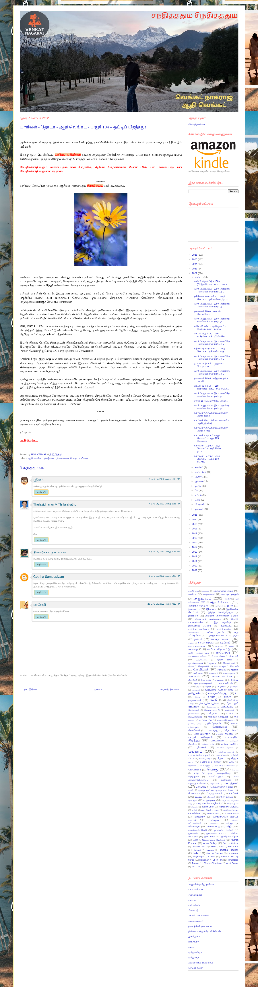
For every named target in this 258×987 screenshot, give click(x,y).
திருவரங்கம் (194, 700)
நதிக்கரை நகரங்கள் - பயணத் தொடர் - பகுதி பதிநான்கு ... (210, 350)
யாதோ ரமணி (195, 967)
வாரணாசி (199, 816)
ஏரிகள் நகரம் (215, 632)
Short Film (218, 860)
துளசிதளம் (194, 936)
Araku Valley (210, 843)
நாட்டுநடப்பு (205, 720)
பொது (73, 458)
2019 (195, 524)
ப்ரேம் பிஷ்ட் (231, 730)
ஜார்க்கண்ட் (194, 833)
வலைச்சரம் (213, 813)
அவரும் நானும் (229, 594)
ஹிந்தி (195, 840)
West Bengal (232, 863)
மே (197, 490)
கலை (231, 646)
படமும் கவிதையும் (200, 737)
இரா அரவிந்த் (222, 622)
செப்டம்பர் (201, 472)
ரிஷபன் (194, 807)
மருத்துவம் (193, 776)
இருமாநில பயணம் (199, 625)
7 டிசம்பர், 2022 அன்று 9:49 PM (164, 551)
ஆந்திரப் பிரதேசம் (198, 605)
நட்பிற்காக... (212, 713)
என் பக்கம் (194, 905)
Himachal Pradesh (228, 850)
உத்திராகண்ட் (224, 629)
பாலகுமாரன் (205, 758)
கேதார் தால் (229, 663)
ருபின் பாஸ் (208, 806)
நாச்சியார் (193, 941)
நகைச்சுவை (194, 713)
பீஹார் (220, 758)
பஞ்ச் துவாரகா (201, 733)
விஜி (229, 826)
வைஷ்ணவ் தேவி (197, 830)
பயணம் (195, 751)
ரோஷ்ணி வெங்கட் (228, 806)
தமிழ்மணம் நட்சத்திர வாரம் (219, 690)
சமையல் (194, 676)
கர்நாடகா (219, 646)
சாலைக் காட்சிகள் (221, 676)
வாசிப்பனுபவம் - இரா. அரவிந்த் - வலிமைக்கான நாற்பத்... (212, 290)
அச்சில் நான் (193, 591)
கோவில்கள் (201, 669)
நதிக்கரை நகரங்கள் (217, 716)
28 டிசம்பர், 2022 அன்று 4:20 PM (164, 604)
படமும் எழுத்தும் (225, 733)
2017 (195, 533)
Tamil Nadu (233, 860)
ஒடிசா (235, 635)
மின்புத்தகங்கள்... (197, 124)
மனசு (191, 947)
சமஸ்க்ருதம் (229, 673)
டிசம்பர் (199, 277)
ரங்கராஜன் (211, 797)
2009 (195, 570)
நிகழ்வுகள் (49, 458)
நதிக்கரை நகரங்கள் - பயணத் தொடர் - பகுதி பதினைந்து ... (211, 297)
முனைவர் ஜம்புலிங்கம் (200, 962)
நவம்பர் (199, 467)
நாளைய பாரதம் (195, 724)
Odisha (211, 856)
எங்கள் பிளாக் (196, 889)
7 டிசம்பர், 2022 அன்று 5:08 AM (164, 479)
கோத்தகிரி (203, 666)
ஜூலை (199, 481)
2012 (195, 556)
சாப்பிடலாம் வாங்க (198, 915)
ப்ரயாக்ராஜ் (212, 730)
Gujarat (197, 850)
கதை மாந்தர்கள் (197, 646)
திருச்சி (227, 696)
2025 (195, 259)
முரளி (190, 790)
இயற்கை (193, 615)
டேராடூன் (221, 686)
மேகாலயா (194, 793)
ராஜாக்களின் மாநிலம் (208, 803)
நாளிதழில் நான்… (226, 720)
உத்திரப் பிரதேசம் (198, 629)
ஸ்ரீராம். (38, 480)
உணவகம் (226, 625)
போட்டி (235, 770)
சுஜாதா (207, 686)
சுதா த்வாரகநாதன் (203, 683)
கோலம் (234, 666)
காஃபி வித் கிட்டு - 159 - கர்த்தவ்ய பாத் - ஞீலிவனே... (210, 335)
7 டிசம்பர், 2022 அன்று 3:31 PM (164, 503)
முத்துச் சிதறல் (195, 952)
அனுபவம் (202, 598)
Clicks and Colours (200, 847)
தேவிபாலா (211, 707)
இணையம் (194, 609)
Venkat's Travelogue (213, 863)
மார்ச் (198, 499)
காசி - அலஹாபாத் (198, 653)
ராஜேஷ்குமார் (232, 804)
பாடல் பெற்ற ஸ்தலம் (199, 755)
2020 (195, 519)
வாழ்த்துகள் (214, 820)
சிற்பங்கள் (206, 680)
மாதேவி (39, 604)
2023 (195, 268)
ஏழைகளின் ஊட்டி (218, 635)
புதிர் (231, 762)
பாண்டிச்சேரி (220, 755)
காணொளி (223, 652)
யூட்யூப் (199, 797)
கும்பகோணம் (201, 660)
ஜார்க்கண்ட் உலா (215, 833)
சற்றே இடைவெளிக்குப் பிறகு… (211, 400)
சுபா (190, 687)
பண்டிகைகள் (217, 740)
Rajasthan (204, 860)
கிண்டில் (234, 656)
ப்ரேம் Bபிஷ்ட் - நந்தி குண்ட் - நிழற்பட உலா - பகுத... (210, 327)
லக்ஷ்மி (194, 810)
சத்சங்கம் (222, 669)
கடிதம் (191, 643)
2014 (195, 547)
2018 (195, 528)
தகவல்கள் (196, 690)
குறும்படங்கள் (195, 663)
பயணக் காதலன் (225, 748)
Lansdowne (233, 853)
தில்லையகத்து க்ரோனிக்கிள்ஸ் (204, 931)
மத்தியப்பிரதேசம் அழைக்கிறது (212, 773)
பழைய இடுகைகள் (169, 689)
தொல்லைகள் (193, 710)
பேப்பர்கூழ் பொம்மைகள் (224, 765)
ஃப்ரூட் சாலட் (220, 639)
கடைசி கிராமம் (206, 642)
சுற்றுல (198, 687)
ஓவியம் (198, 639)
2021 (195, 514)
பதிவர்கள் (201, 747)
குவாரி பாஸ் (224, 659)
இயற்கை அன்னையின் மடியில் (221, 615)
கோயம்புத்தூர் (220, 666)
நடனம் (229, 713)
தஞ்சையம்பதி (195, 920)
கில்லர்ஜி (193, 910)
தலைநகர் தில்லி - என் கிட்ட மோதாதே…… (209, 312)
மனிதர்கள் (225, 780)
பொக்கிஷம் (194, 769)
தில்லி (213, 699)
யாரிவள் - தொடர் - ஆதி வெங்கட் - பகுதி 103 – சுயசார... (207, 458)
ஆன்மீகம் (219, 606)
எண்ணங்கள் (193, 632)
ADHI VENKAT (39, 454)
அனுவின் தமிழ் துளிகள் (201, 884)
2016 (195, 538)
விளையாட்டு (213, 826)
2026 (195, 254)
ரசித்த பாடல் (226, 796)
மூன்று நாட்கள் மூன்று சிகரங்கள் (215, 790)
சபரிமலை (198, 673)
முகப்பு (98, 689)
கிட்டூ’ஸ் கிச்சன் (218, 656)
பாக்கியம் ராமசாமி (226, 752)
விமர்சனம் (214, 823)
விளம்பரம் (194, 826)
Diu (222, 847)
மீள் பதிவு (201, 787)
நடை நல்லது (195, 716)
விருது (229, 823)
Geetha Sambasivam (48, 577)
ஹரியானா (209, 836)
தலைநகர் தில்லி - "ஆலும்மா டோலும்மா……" (209, 365)
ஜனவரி (199, 509)
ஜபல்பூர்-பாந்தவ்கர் (223, 830)
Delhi (213, 846)
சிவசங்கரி (192, 680)
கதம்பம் (225, 642)
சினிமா (234, 679)
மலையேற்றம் (215, 776)
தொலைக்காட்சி (212, 710)
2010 (195, 565)
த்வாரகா (234, 686)
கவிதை (193, 649)
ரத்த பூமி (192, 800)
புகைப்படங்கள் (210, 761)
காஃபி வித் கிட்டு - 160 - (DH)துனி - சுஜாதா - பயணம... (211, 283)
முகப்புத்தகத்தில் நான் (221, 786)
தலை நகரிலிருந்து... (218, 693)
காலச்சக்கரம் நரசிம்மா (197, 656)
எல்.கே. (192, 900)
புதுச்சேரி (192, 765)
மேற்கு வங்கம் (215, 793)
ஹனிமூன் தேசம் (229, 836)
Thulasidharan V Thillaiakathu (55, 504)
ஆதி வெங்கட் (35, 458)
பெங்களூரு (205, 765)
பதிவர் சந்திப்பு (229, 744)
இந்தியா (211, 608)
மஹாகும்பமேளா (197, 783)
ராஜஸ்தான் (209, 800)
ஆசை (228, 598)
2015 (195, 542)
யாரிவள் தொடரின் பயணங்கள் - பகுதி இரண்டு (211, 422)
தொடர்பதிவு (227, 706)
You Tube (195, 866)
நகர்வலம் (229, 710)
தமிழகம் (194, 693)
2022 (195, 273)
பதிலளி (41, 492)
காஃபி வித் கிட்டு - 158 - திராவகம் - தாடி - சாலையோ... (211, 387)
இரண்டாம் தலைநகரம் (208, 619)
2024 (195, 264)
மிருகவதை (214, 783)
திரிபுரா (211, 696)
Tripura (195, 863)
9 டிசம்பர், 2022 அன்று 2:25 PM (164, 576)
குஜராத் (213, 663)
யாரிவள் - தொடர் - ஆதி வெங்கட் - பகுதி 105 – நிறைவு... (207, 438)
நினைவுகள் (63, 458)
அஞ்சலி (205, 591)
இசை (230, 605)
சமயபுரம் (213, 673)
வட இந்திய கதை (210, 810)
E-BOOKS (233, 846)
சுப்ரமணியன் (226, 683)
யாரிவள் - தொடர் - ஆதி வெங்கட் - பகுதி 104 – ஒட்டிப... (207, 448)
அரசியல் (192, 594)
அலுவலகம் (209, 594)
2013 (195, 551)
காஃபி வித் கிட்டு (218, 649)
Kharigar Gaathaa (214, 853)
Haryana (209, 850)
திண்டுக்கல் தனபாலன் (49, 552)
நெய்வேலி (194, 730)
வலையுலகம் (231, 813)
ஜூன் (198, 486)
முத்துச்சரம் (194, 957)
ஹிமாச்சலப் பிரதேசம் (213, 839)
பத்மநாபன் (208, 744)
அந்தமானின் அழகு (223, 590)
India (196, 853)
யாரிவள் (83, 458)
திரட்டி (197, 697)
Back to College (230, 843)
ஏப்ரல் (198, 495)
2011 (195, 561)
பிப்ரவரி (200, 504)
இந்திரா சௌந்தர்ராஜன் (220, 612)
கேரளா (191, 666)
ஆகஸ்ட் (199, 476)
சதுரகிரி (234, 669)
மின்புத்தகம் (230, 783)
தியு (236, 693)
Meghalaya (198, 856)
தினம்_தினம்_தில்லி (209, 703)
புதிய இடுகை (29, 689)
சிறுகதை (219, 679)
